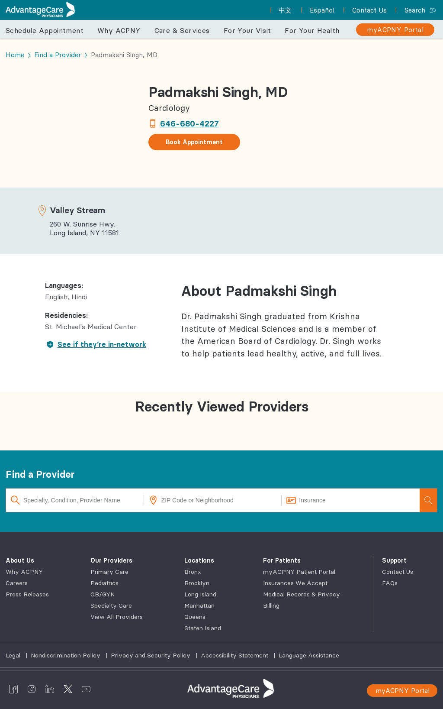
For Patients (282, 560)
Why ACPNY (119, 30)
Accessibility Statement (235, 655)
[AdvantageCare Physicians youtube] (86, 688)
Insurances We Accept (295, 583)
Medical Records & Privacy (301, 594)
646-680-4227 (189, 123)
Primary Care (109, 572)
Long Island (200, 594)
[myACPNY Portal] (395, 29)
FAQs (390, 583)
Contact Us (397, 572)
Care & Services (182, 30)
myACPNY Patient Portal (299, 572)
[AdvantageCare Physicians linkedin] (50, 688)
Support (394, 560)
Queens (194, 617)
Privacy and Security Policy (151, 655)
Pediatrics (104, 583)
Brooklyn (196, 583)
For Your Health (312, 30)
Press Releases (27, 594)
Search (414, 10)
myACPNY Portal (403, 690)
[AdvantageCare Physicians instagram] (31, 688)
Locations (199, 560)
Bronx (192, 572)
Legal (14, 655)
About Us (20, 560)
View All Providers (116, 617)
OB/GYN (102, 594)
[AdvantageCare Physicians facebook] (13, 688)
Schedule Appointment (44, 30)
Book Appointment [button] (194, 142)
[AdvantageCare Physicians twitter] (68, 688)
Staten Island (202, 628)
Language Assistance (309, 655)
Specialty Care (111, 605)
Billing (271, 605)
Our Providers (111, 560)
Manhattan (199, 605)
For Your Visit (247, 30)
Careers (17, 583)
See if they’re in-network (95, 344)
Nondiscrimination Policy (66, 655)
